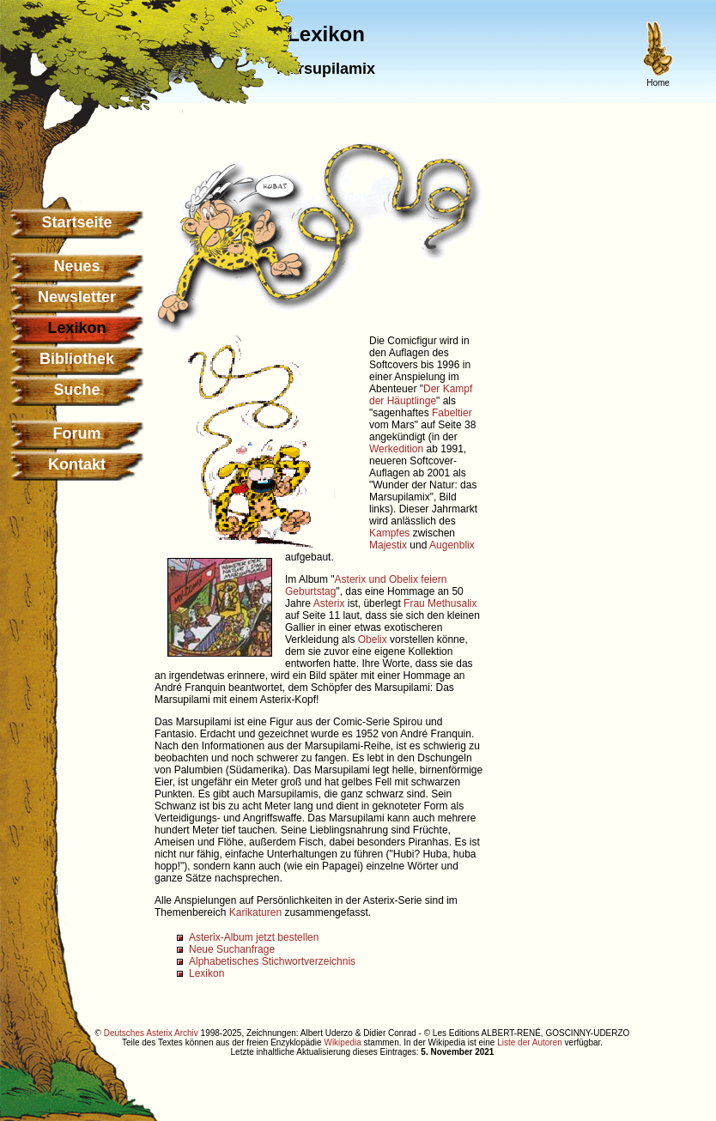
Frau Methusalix (440, 603)
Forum (77, 433)
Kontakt (77, 464)
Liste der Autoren (529, 1042)
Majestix (388, 545)
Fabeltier (452, 413)
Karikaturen (255, 912)
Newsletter (77, 297)
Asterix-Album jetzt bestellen (254, 937)
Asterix (329, 603)
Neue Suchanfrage (232, 949)
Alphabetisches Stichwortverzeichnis (272, 961)
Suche (76, 389)
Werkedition (396, 449)
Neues (76, 266)
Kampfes (389, 533)
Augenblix (452, 545)
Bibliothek (76, 358)
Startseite (76, 222)
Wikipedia (342, 1042)
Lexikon (206, 973)
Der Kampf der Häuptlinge (420, 395)
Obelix (372, 639)
